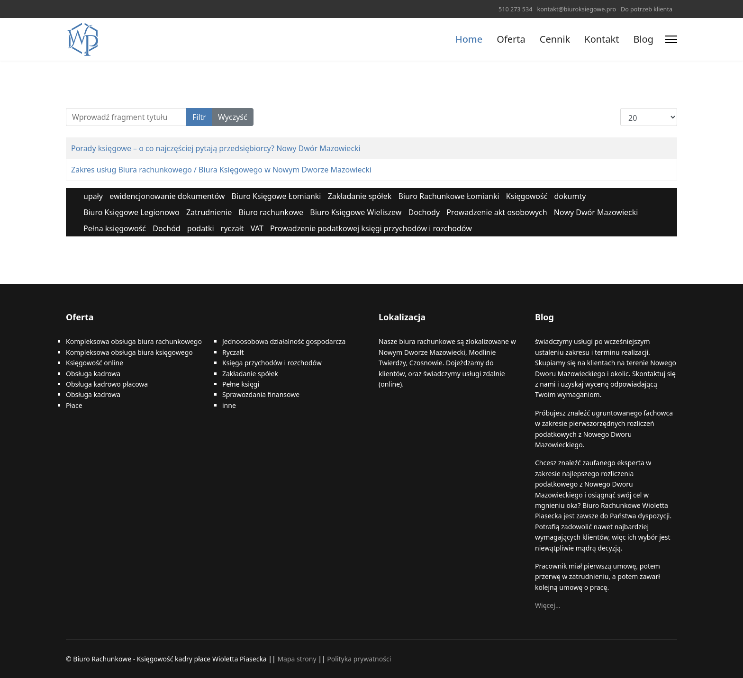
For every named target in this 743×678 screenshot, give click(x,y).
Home (469, 39)
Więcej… (548, 605)
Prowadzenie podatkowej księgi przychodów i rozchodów (371, 228)
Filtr (199, 117)
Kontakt (601, 39)
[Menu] (671, 39)
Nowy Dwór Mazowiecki (596, 212)
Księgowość (527, 196)
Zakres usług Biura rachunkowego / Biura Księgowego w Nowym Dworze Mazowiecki (221, 169)
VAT (257, 228)
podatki (200, 228)
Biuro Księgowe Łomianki (276, 196)
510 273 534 (515, 9)
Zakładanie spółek (360, 196)
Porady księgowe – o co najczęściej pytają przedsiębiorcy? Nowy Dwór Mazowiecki (216, 148)
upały (93, 196)
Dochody (424, 212)
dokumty (570, 196)
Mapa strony (296, 658)
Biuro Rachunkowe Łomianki (448, 196)
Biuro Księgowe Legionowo (131, 212)
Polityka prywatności (359, 658)
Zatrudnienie (209, 212)
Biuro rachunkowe (270, 212)
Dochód (166, 228)
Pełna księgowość (114, 228)
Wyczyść (232, 117)
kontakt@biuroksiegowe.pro (576, 9)
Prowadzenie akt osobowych (496, 212)
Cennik (555, 39)
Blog (643, 39)
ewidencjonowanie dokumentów (167, 196)
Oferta (511, 39)
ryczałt (232, 228)
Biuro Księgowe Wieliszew (355, 212)
